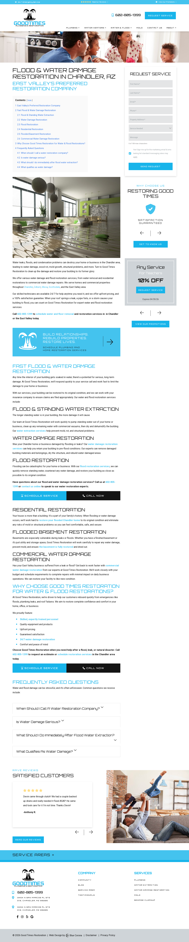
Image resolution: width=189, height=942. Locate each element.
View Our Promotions (166, 2)
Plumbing (139, 880)
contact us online (31, 486)
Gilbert (37, 287)
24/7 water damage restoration (37, 639)
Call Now (93, 495)
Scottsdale (54, 287)
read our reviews (28, 840)
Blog (81, 885)
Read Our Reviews (99, 2)
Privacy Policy (107, 935)
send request (151, 166)
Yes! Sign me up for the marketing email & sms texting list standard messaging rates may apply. (152, 153)
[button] (140, 234)
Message (134, 137)
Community (84, 880)
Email (133, 102)
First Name (135, 84)
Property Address (137, 120)
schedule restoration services (75, 654)
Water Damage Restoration (151, 890)
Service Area (86, 890)
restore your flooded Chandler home (59, 520)
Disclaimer (91, 935)
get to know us (150, 244)
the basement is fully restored (56, 546)
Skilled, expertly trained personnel (39, 619)
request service (160, 15)
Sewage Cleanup (144, 900)
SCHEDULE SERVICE (39, 495)
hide (29, 100)
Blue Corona (74, 935)
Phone (133, 111)
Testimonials (86, 895)
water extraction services (31, 430)
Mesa (45, 287)
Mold (137, 895)
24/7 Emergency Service (27, 2)
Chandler (28, 287)
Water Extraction (146, 885)
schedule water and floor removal (55, 314)
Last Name (135, 93)
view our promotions (150, 324)
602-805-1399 (126, 15)
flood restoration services (95, 466)
